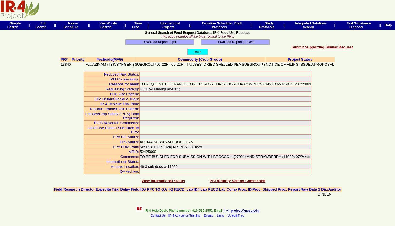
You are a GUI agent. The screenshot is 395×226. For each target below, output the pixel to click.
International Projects (169, 25)
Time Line (137, 25)
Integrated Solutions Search (310, 25)
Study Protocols (267, 25)
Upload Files (236, 215)
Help (388, 25)
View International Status (163, 181)
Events (208, 215)
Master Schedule (71, 25)
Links (220, 215)
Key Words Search (107, 25)
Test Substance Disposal (358, 25)
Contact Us (158, 215)
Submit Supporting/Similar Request (322, 47)
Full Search (41, 25)
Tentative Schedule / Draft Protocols (221, 25)
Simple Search (14, 25)
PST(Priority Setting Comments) (237, 181)
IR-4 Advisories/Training (184, 215)
